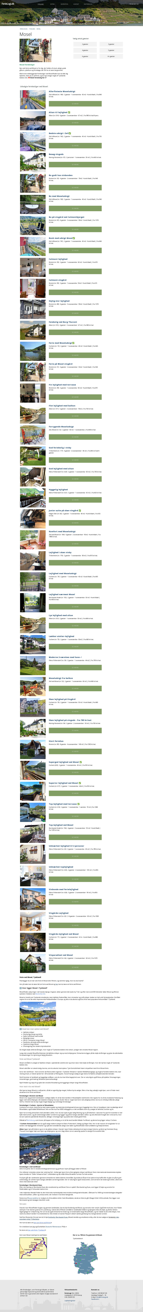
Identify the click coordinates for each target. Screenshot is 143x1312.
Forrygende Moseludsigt (61, 426)
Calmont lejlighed (58, 259)
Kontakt (76, 4)
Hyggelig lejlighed (58, 489)
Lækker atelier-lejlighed (61, 636)
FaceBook (95, 1299)
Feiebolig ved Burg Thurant (63, 322)
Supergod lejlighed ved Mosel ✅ (65, 762)
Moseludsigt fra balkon (61, 678)
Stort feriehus (56, 741)
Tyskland (41, 4)
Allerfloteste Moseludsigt (62, 91)
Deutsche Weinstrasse (53, 1227)
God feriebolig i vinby (60, 447)
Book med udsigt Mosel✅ (62, 238)
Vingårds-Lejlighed (58, 913)
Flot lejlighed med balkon (62, 405)
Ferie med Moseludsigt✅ (62, 343)
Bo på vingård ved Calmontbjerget (66, 217)
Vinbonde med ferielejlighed (63, 889)
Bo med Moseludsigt (59, 196)
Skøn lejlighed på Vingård (62, 699)
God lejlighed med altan (61, 468)
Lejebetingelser (70, 1301)
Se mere (75, 104)
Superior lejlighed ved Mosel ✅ (65, 783)
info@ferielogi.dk (102, 1297)
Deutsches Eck (40, 994)
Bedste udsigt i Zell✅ (60, 133)
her (57, 984)
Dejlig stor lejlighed (59, 301)
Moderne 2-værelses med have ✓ (65, 657)
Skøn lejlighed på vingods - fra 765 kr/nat (70, 720)
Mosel (39, 29)
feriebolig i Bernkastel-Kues (58, 1217)
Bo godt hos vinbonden (61, 175)
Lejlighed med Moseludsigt (63, 573)
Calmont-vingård (57, 280)
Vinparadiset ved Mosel (61, 955)
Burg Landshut (33, 1198)
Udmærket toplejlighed (61, 867)
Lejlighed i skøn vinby (60, 552)
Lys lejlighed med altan (61, 615)
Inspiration (64, 4)
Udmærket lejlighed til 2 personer (66, 846)
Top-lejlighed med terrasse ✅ (64, 804)
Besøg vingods (56, 154)
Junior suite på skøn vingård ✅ (65, 510)
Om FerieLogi (88, 4)
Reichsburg (31, 1120)
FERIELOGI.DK (23, 29)
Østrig (52, 4)
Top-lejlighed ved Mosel (61, 825)
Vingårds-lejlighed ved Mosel (64, 934)
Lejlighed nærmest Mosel (62, 594)
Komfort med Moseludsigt (62, 531)
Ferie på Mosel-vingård (61, 364)
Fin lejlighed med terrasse (62, 385)
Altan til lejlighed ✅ (59, 112)
